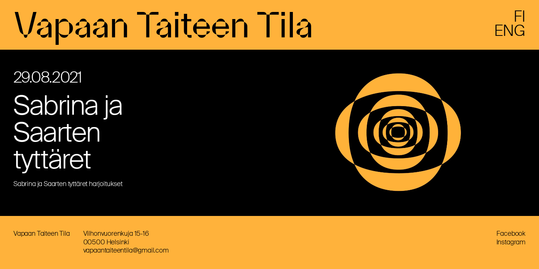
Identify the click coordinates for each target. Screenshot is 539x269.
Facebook (511, 233)
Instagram (511, 242)
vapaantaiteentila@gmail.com (126, 250)
